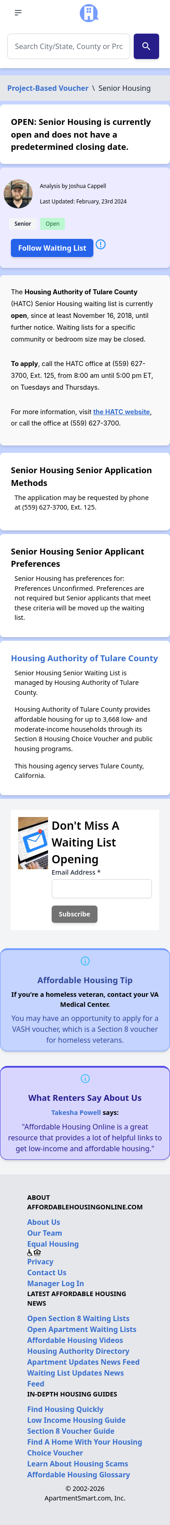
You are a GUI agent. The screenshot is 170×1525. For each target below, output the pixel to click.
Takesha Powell (76, 1112)
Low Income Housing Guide (76, 1420)
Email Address (76, 872)
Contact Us (47, 1272)
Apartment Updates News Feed (83, 1362)
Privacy (40, 1262)
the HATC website (121, 412)
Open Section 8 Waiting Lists (78, 1318)
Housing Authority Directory (78, 1351)
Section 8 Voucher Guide (71, 1431)
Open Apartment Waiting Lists (81, 1329)
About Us (43, 1222)
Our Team (44, 1233)
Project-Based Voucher (47, 88)
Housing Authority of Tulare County (84, 657)
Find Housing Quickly (65, 1409)
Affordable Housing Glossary (78, 1475)
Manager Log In (55, 1283)
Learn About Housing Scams (77, 1464)
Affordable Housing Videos (75, 1340)
